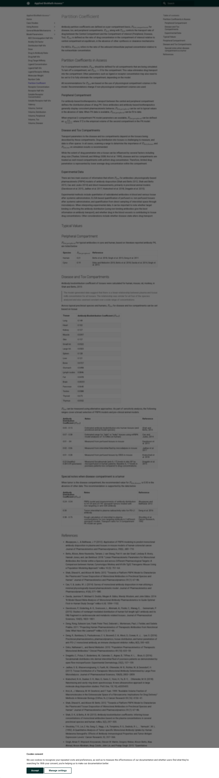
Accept (35, 770)
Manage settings (58, 770)
